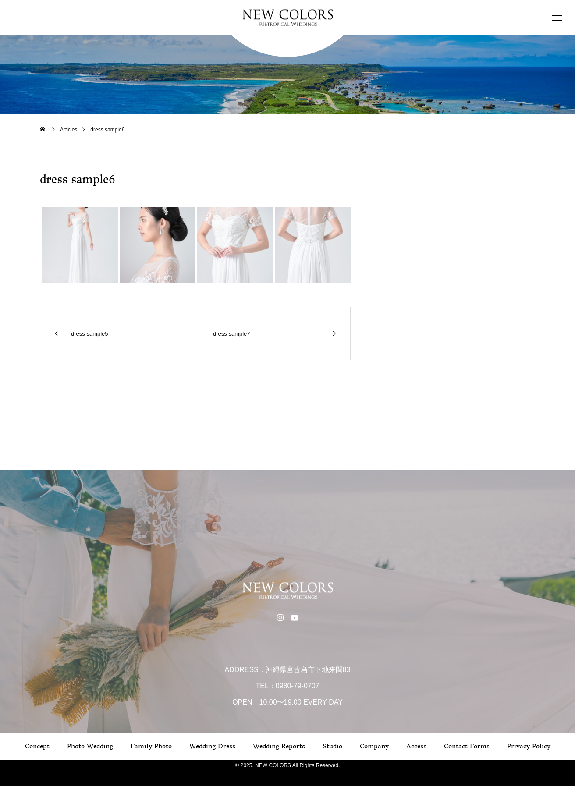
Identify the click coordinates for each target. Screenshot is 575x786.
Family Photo (151, 746)
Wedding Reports (279, 746)
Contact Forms (467, 746)
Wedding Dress (212, 746)
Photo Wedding (90, 746)
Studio (332, 746)
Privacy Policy (528, 746)
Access (416, 746)
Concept (37, 746)
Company (374, 746)
